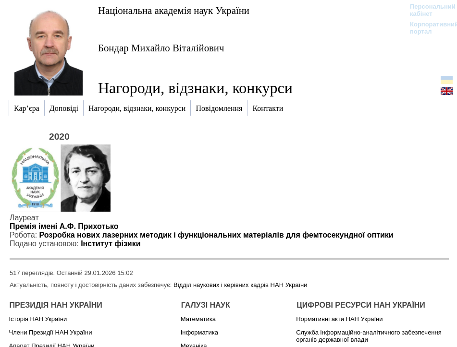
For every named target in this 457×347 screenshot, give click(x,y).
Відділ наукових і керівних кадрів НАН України (240, 284)
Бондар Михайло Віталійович (161, 47)
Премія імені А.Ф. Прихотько (64, 226)
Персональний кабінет (428, 10)
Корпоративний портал (428, 28)
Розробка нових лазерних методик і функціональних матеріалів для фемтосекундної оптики (216, 235)
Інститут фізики (110, 243)
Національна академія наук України (173, 10)
